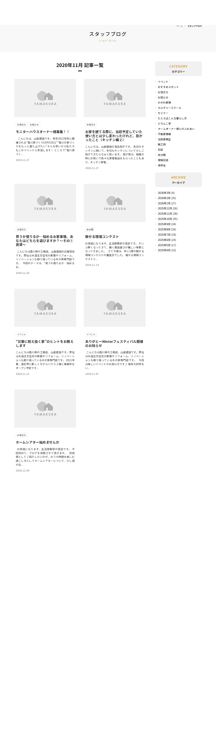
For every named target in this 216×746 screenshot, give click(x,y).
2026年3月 (164, 193)
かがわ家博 (164, 102)
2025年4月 (164, 250)
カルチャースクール (169, 108)
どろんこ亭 (164, 123)
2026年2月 (164, 198)
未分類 (162, 155)
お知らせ (163, 97)
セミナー (163, 113)
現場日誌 (163, 160)
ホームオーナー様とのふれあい (176, 129)
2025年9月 (164, 224)
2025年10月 (165, 219)
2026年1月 (164, 203)
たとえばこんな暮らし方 (172, 118)
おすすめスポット (168, 87)
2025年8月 (164, 229)
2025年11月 (165, 213)
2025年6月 (164, 240)
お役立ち (163, 92)
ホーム (180, 25)
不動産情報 (164, 134)
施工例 (162, 144)
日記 (160, 149)
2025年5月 (164, 245)
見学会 (162, 165)
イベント (163, 81)
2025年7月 (164, 234)
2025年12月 (165, 208)
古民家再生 (164, 139)
